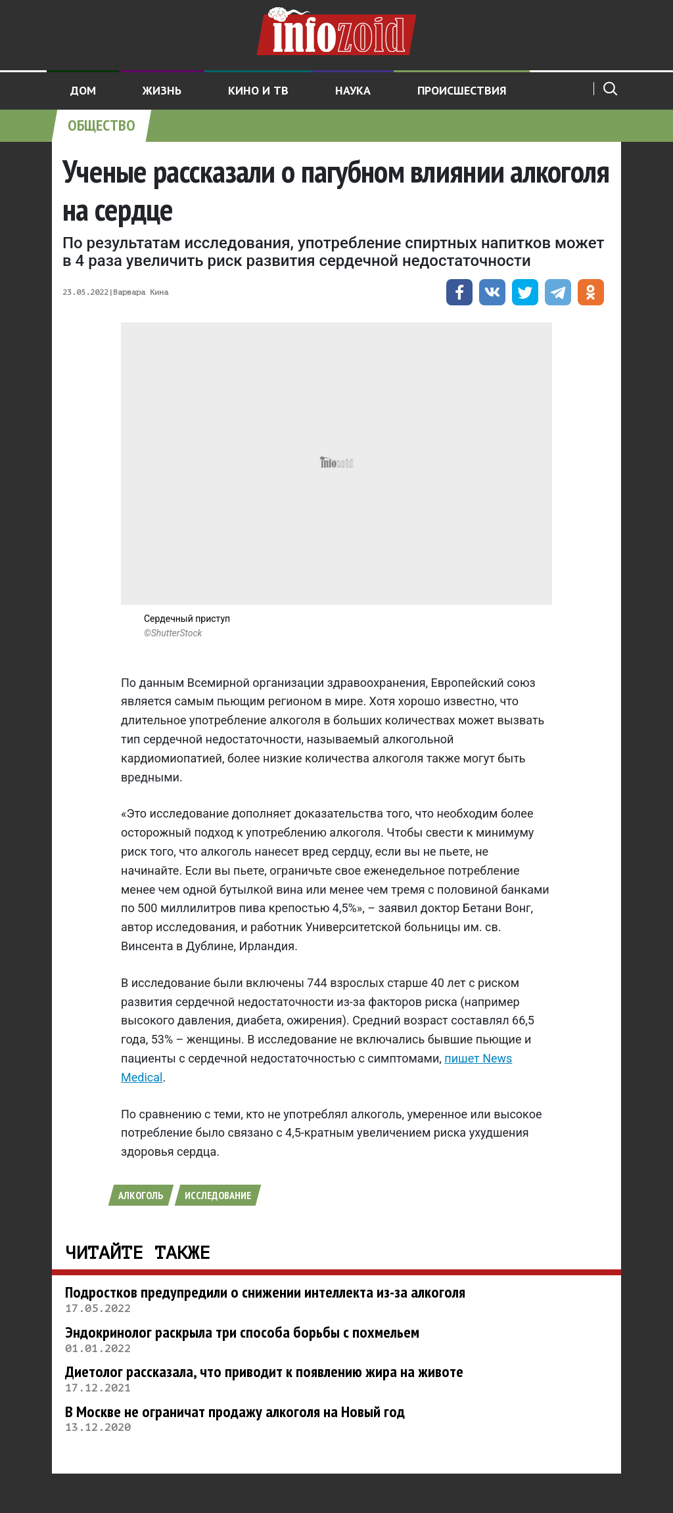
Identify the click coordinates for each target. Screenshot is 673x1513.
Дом (83, 90)
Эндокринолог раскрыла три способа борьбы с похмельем (242, 1332)
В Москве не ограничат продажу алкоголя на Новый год (235, 1411)
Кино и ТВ (258, 90)
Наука (353, 90)
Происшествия (462, 90)
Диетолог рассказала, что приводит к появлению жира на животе (264, 1371)
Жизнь (162, 90)
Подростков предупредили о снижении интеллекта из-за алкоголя (265, 1292)
